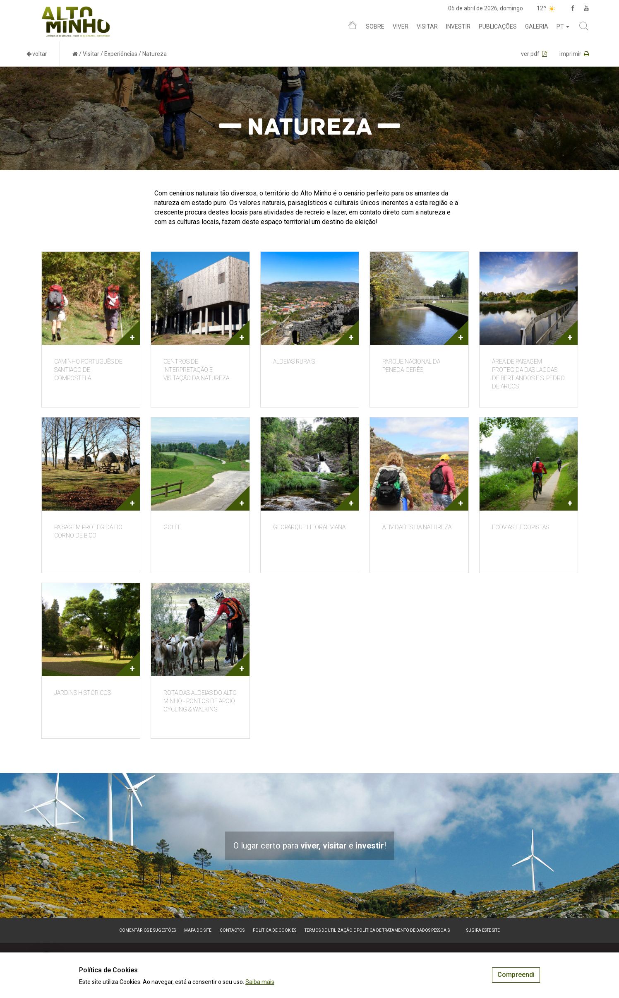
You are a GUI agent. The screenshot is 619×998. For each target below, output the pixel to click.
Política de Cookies (274, 930)
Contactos (232, 930)
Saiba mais (259, 982)
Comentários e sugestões (147, 930)
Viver (400, 26)
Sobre (375, 26)
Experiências (120, 54)
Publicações (498, 26)
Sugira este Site (483, 930)
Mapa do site (197, 930)
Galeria (536, 26)
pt (563, 26)
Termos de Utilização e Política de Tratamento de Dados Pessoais (377, 930)
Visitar (427, 26)
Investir (458, 26)
